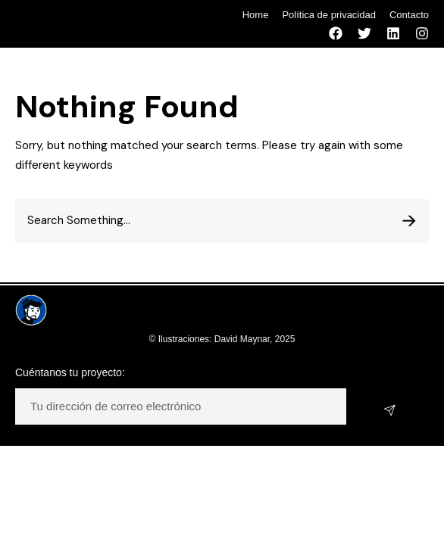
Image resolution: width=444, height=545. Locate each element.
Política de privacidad (329, 14)
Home (255, 14)
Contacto (409, 14)
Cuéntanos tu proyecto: (70, 372)
